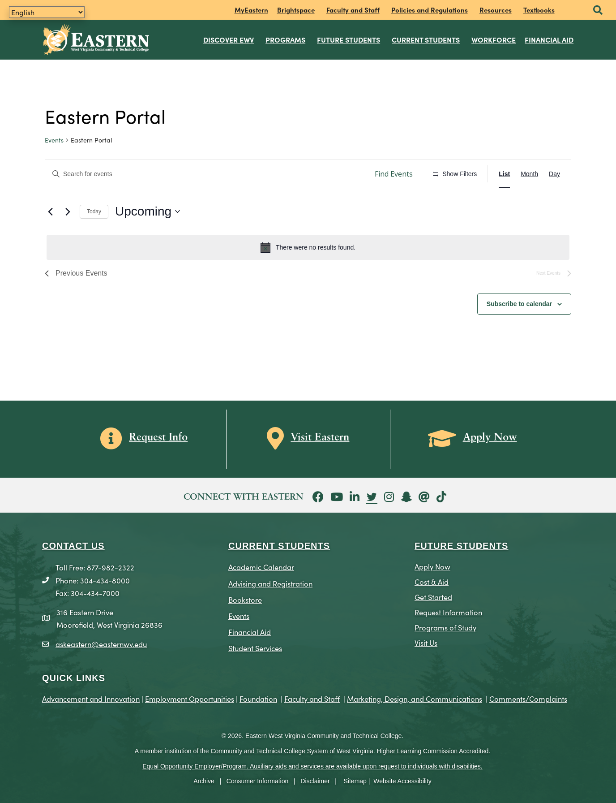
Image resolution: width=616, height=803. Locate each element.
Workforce (494, 38)
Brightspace (296, 9)
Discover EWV (229, 38)
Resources (495, 9)
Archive (203, 779)
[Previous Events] (50, 210)
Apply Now (432, 565)
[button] (598, 10)
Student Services (255, 646)
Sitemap (355, 779)
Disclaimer (314, 779)
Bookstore (245, 597)
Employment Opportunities (189, 696)
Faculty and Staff (353, 9)
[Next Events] (67, 210)
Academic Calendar (261, 565)
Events (54, 138)
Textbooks (539, 9)
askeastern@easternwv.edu (101, 642)
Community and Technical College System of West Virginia (291, 749)
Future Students (349, 38)
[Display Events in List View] (504, 172)
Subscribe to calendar (519, 302)
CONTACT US (73, 544)
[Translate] (47, 12)
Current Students (426, 38)
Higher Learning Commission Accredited (433, 749)
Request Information (448, 610)
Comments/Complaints (528, 696)
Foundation (258, 696)
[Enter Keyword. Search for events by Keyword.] (205, 172)
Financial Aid (549, 38)
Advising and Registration (270, 581)
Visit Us (426, 640)
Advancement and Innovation (91, 696)
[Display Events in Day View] (554, 172)
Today (94, 210)
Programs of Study (445, 625)
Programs (286, 38)
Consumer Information (258, 779)
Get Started (433, 595)
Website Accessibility (402, 779)
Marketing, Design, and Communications (414, 696)
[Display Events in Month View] (529, 172)
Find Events (394, 172)
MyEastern (251, 9)
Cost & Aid (432, 580)
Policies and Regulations (429, 9)
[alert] (308, 246)
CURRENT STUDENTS (279, 544)
